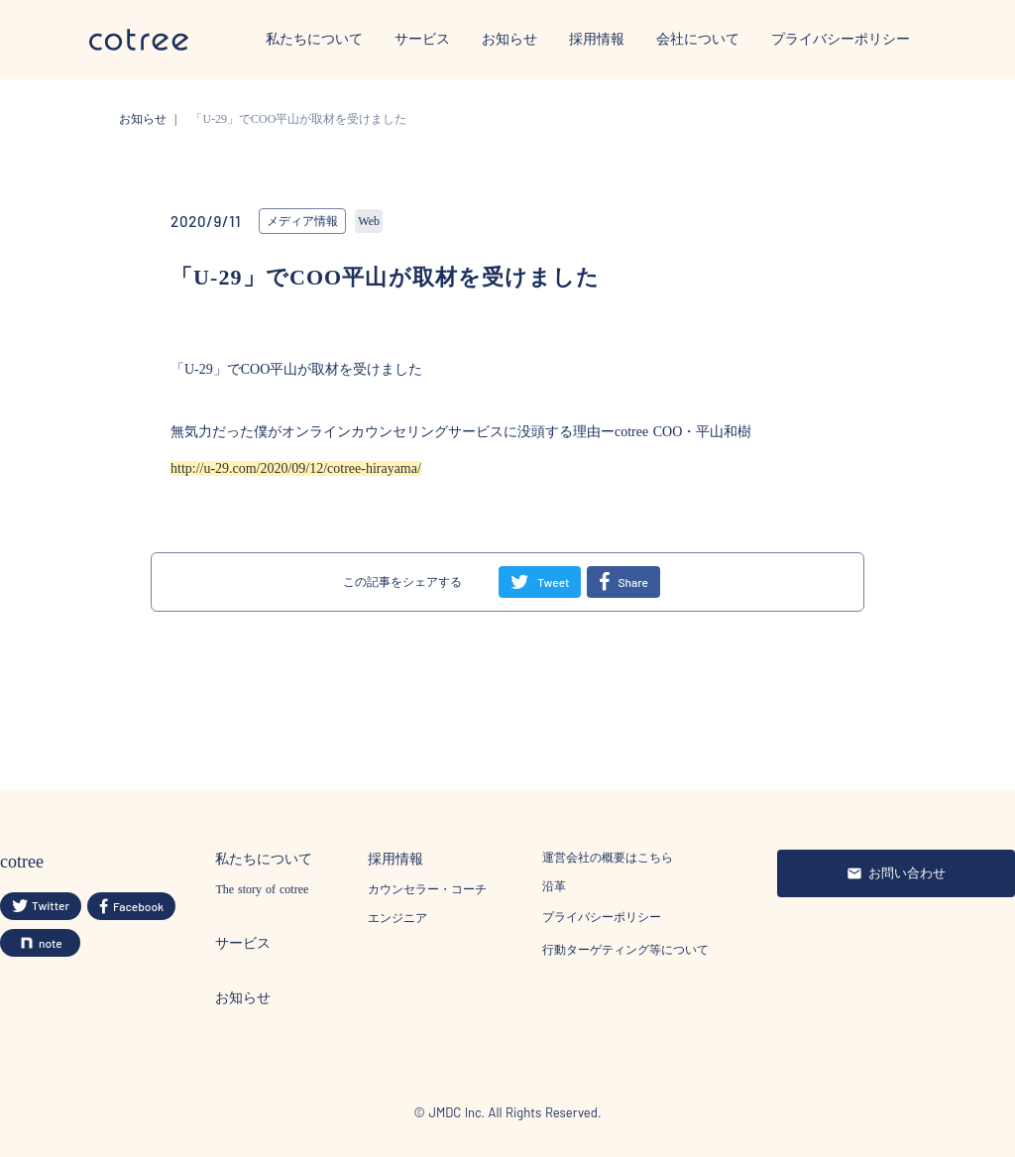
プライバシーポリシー (840, 39)
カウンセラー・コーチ (427, 889)
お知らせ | (151, 119)
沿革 (554, 886)
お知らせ (509, 39)
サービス (422, 39)
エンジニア (397, 918)
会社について (697, 39)
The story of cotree (261, 889)
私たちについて (314, 39)
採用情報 (596, 39)
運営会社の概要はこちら (607, 858)
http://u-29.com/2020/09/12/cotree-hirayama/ (295, 468)
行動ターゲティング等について (625, 950)
